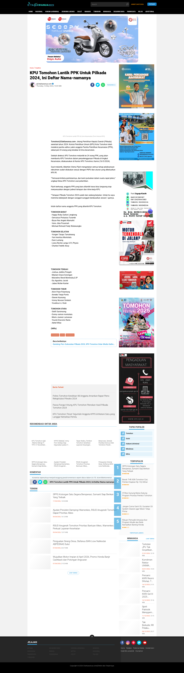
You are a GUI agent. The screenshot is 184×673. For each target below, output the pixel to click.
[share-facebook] (92, 85)
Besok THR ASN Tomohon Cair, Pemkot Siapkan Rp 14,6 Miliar (139, 480)
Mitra (128, 454)
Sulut (79, 11)
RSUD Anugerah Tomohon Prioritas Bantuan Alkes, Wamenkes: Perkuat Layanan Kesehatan (83, 528)
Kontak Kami (125, 643)
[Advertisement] (37, 124)
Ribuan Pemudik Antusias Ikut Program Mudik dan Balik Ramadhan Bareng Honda (139, 516)
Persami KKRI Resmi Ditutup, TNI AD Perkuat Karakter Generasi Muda (148, 572)
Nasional (39, 11)
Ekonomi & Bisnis (68, 11)
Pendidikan (53, 646)
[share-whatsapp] (103, 85)
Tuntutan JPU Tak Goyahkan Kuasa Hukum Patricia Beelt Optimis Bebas (148, 541)
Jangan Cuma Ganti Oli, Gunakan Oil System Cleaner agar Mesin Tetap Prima (139, 504)
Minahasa (107, 11)
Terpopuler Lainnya (136, 525)
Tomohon (97, 11)
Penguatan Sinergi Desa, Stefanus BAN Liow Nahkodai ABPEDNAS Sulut (82, 544)
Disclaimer (151, 643)
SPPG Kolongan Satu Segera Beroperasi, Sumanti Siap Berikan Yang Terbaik (79, 497)
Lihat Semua (73, 573)
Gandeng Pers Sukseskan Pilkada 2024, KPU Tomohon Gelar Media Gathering (84, 344)
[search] (110, 4)
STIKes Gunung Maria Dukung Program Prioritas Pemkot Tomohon (139, 492)
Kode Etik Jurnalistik (139, 643)
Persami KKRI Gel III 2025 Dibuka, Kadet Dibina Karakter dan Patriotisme (148, 588)
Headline (55, 335)
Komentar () (111, 85)
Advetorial (149, 11)
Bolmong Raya (119, 11)
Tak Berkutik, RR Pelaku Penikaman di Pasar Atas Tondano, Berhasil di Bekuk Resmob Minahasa (148, 619)
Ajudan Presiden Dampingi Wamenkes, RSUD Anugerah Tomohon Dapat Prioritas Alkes (82, 513)
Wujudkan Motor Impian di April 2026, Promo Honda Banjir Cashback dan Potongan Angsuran (84, 559)
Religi (140, 11)
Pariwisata (131, 11)
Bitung (30, 640)
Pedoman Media (140, 640)
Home (31, 11)
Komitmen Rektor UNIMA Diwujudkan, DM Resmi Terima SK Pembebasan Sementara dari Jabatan (148, 556)
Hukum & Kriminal (52, 11)
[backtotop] (92, 629)
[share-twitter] (98, 85)
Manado (88, 11)
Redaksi (129, 640)
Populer (152, 4)
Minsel (52, 643)
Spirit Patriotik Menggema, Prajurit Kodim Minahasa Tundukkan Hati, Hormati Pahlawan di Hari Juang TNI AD (148, 603)
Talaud (95, 646)
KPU (63, 335)
